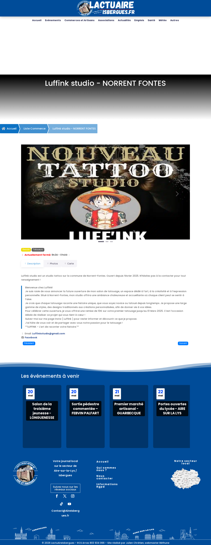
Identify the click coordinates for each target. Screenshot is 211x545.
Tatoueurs (38, 249)
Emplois (139, 20)
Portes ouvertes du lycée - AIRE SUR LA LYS (172, 409)
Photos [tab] (54, 263)
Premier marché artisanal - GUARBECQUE (128, 409)
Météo (163, 20)
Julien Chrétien (135, 543)
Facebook (31, 337)
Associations (106, 20)
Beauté (26, 249)
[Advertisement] (105, 50)
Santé (151, 20)
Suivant (183, 343)
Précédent (29, 343)
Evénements (53, 20)
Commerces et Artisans (79, 20)
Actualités (124, 20)
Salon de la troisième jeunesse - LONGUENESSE (42, 411)
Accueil (36, 20)
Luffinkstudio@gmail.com (48, 333)
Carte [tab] (73, 263)
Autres (174, 20)
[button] (33, 193)
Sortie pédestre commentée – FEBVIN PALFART (85, 409)
